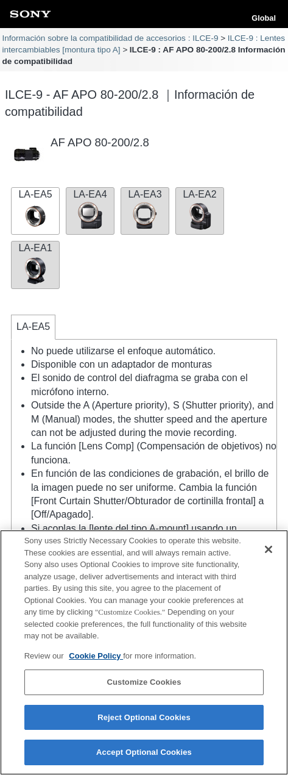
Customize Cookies (144, 682)
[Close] (268, 549)
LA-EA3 (145, 209)
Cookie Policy (96, 655)
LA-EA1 (35, 263)
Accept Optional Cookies (144, 752)
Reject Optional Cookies (144, 717)
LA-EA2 (200, 209)
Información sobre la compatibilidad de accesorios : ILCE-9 (110, 38)
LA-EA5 (35, 209)
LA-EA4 (90, 209)
